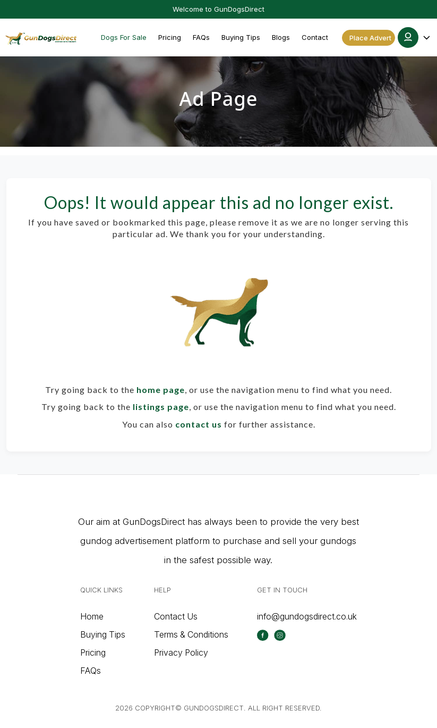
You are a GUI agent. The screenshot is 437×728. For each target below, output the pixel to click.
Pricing (169, 37)
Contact (315, 37)
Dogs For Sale (124, 37)
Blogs (281, 37)
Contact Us (176, 616)
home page (160, 389)
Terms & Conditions (191, 634)
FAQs (201, 37)
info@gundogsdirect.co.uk (307, 616)
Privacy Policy (181, 652)
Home (92, 616)
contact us (198, 424)
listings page (161, 406)
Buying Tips (240, 37)
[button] (415, 37)
